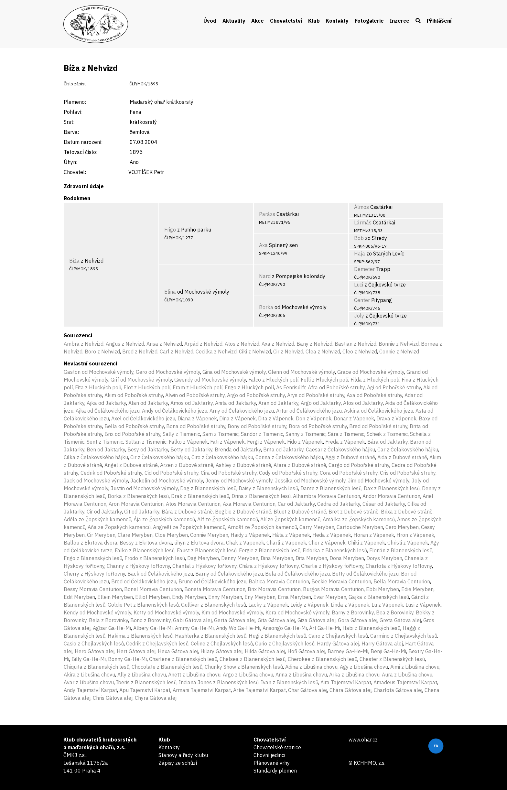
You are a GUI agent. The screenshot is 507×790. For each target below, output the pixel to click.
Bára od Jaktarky (387, 441)
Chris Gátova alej (113, 698)
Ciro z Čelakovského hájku (222, 457)
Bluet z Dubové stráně (300, 511)
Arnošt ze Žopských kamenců (262, 527)
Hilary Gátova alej (221, 651)
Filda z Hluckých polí (375, 379)
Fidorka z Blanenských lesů (335, 550)
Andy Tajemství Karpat (90, 690)
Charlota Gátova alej (398, 690)
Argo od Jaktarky (321, 403)
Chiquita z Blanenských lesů (96, 667)
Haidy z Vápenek (250, 535)
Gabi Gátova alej (192, 620)
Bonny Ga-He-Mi (127, 659)
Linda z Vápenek (350, 604)
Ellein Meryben (115, 597)
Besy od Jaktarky (147, 449)
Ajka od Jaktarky (106, 403)
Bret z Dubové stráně (354, 511)
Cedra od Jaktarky (338, 504)
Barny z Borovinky (353, 612)
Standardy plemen (275, 770)
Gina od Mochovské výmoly (234, 372)
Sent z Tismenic (105, 441)
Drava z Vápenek (396, 418)
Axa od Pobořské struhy (374, 395)
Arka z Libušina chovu (354, 674)
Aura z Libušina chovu (407, 674)
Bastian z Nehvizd (355, 344)
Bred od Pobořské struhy (378, 426)
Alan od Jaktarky (148, 403)
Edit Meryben (79, 597)
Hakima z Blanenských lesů (140, 636)
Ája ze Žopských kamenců (164, 519)
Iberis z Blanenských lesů (146, 682)
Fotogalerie (369, 20)
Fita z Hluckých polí (98, 387)
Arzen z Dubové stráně (186, 465)
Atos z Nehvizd (242, 344)
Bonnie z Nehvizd (399, 344)
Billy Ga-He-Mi (88, 659)
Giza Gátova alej (316, 620)
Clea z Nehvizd (323, 351)
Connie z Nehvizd (399, 351)
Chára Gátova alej (350, 690)
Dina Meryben (277, 558)
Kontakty (337, 20)
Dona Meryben (346, 558)
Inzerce (399, 20)
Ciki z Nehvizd (255, 351)
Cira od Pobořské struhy (229, 473)
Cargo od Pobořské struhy (359, 465)
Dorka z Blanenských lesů (138, 496)
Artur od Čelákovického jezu (309, 410)
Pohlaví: (73, 112)
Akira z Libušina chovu (89, 674)
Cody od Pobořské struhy (288, 473)
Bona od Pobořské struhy (195, 426)
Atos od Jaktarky (363, 403)
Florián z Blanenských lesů (400, 550)
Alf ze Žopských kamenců (227, 519)
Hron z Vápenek (415, 535)
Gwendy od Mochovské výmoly (210, 379)
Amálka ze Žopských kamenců (359, 519)
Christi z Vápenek (407, 542)
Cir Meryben (101, 535)
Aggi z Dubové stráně (350, 457)
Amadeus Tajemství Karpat (405, 682)
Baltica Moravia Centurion (279, 581)
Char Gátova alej (307, 690)
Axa (263, 245)
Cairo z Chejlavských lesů (338, 636)
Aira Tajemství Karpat (345, 682)
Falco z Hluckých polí (273, 379)
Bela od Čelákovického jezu (297, 573)
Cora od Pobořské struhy (349, 473)
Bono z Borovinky (150, 620)
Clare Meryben (135, 535)
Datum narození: (83, 142)
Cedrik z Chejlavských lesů (157, 643)
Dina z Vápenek (237, 418)
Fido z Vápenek (305, 441)
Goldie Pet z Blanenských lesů (143, 604)
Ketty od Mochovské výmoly (166, 612)
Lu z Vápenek (387, 604)
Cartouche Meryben (360, 527)
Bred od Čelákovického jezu (143, 581)
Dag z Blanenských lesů (208, 488)
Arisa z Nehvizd (164, 344)
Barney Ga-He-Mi (348, 651)
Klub (314, 20)
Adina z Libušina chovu (311, 667)
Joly (359, 315)
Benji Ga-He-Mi (388, 651)
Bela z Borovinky (108, 620)
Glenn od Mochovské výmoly (301, 372)
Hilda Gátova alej (265, 651)
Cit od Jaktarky (141, 511)
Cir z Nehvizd (288, 351)
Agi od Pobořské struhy (394, 387)
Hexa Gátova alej (178, 651)
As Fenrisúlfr (291, 387)
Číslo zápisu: (76, 84)
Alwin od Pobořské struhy (195, 395)
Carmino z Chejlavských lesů (403, 636)
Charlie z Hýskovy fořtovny (332, 566)
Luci (358, 284)
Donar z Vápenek (354, 418)
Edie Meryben (417, 589)
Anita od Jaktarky (235, 403)
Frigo (170, 229)
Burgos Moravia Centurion (333, 589)
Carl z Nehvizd (176, 351)
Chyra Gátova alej (156, 698)
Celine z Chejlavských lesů (222, 643)
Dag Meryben (203, 558)
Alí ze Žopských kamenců (290, 519)
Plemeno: (75, 102)
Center (362, 300)
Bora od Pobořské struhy (318, 426)
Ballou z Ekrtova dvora (90, 542)
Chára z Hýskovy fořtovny (269, 566)
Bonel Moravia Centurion (153, 589)
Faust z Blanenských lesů (207, 550)
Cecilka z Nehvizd (216, 351)
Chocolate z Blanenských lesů (167, 667)
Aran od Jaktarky (278, 403)
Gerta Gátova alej (234, 620)
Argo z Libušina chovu (248, 674)
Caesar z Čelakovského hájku (340, 449)
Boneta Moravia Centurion (214, 589)
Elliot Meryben (152, 597)
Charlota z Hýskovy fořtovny (399, 566)
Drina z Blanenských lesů (261, 496)
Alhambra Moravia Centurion (326, 496)
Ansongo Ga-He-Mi (285, 628)
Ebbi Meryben (382, 589)
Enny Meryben (225, 597)
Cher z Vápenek (327, 542)
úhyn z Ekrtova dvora (199, 542)
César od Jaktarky (383, 504)
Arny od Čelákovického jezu (242, 410)
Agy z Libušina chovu (364, 667)
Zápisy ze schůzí (177, 763)
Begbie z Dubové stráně (243, 511)
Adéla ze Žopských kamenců (97, 519)
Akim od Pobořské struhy (133, 395)
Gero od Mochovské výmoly (168, 372)
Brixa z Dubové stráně (407, 511)
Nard (265, 276)
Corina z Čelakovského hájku (289, 457)
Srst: (69, 122)
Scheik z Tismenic (387, 434)
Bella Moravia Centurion (401, 581)
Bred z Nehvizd (139, 351)
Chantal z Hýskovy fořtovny (204, 566)
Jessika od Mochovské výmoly (310, 480)
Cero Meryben (402, 527)
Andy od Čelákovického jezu (174, 410)
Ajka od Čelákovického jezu (108, 410)
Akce (257, 20)
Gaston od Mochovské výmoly (99, 372)
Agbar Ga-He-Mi (112, 628)
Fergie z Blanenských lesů (269, 550)
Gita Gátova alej (276, 620)
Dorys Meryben (384, 558)
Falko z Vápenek (188, 441)
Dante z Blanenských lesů (330, 488)
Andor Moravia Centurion (391, 496)
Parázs (267, 214)
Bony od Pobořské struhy (257, 426)
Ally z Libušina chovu (141, 674)
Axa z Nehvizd (278, 344)
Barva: (71, 132)
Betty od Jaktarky (191, 449)
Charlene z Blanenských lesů (183, 659)
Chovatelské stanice (277, 747)
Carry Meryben (316, 527)
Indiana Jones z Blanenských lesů (219, 682)
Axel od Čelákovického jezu (143, 418)
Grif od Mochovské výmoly (141, 379)
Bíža (74, 260)
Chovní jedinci (269, 755)
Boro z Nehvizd (102, 351)
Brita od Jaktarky (283, 449)
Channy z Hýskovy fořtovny (138, 566)
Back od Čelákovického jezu (160, 573)
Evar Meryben (329, 597)
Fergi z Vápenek (266, 441)
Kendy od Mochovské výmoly (97, 612)
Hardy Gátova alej (338, 643)
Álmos (361, 207)
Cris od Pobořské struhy (408, 473)
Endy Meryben (189, 597)
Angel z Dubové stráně (131, 465)
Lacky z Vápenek (268, 604)
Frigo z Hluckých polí (249, 387)
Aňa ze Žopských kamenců (119, 527)
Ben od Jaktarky (106, 449)
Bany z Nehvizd (314, 344)
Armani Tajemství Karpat (202, 690)
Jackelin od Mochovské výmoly (166, 480)
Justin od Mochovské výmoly (144, 488)
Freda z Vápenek (345, 441)
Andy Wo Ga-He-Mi (238, 628)
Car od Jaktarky (296, 504)
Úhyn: (70, 162)
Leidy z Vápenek (309, 604)
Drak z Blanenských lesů (200, 496)
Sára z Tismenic (346, 434)
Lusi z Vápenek (423, 604)
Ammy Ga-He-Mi (194, 628)
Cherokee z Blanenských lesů (322, 659)
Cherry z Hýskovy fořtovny (94, 573)
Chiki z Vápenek (366, 542)
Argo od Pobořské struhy (256, 395)
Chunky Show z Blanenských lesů (244, 667)
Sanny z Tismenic (306, 434)
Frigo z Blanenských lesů (93, 558)
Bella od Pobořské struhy (134, 426)
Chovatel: (75, 172)
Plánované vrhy (271, 763)
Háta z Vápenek (291, 535)
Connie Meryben (209, 535)
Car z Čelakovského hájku (407, 449)
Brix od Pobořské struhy (132, 434)
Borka (266, 307)
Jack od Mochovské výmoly (96, 480)
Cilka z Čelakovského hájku (96, 457)
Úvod (209, 20)
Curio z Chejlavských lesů (285, 643)
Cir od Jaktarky (104, 511)
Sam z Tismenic (220, 434)
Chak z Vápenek (245, 542)
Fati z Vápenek (227, 441)
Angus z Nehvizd (125, 344)
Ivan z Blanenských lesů (289, 682)
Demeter (364, 269)
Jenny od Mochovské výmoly (239, 480)
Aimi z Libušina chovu (414, 667)
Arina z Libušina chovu (301, 674)
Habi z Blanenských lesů (371, 628)
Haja (359, 253)
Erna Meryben (294, 597)
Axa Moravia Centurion (249, 504)
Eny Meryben (259, 597)
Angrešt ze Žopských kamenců (189, 527)
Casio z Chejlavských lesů (94, 643)
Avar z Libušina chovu (89, 682)
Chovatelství (286, 20)
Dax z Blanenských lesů (392, 488)
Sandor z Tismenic (262, 434)
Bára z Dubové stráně (187, 511)
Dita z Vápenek (276, 418)
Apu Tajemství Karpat (144, 690)
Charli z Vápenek (286, 542)
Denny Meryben (239, 558)
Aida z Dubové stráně (402, 457)
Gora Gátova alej (357, 620)
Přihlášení (439, 20)
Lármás (363, 222)
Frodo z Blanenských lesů (154, 558)
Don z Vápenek (313, 418)
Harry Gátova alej (382, 643)
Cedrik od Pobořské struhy (111, 473)
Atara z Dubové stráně (300, 465)
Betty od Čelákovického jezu (365, 573)
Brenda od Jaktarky (238, 449)
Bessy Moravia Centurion (93, 589)
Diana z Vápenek (197, 418)
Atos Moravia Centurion (193, 504)
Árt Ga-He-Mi (324, 628)
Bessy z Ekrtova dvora (146, 542)
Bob (359, 238)
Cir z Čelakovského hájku (159, 457)
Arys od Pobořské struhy (315, 395)
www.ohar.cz (363, 739)
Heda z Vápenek (331, 535)
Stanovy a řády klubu (183, 755)
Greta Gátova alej (400, 620)
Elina (170, 291)
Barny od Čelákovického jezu (229, 573)
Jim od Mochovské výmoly (378, 480)
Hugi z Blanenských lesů (277, 636)
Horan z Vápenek (373, 535)
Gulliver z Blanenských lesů (213, 604)
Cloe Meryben (171, 535)
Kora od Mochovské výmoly (297, 612)
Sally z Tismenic (181, 434)
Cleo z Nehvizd (359, 351)
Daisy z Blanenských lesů (268, 488)
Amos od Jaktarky (191, 403)
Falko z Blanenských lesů (145, 550)
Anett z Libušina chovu (194, 674)
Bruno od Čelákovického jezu (212, 581)
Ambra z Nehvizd (83, 344)
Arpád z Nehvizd (203, 344)
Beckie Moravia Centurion (341, 581)
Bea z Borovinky (395, 612)
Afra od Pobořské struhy (336, 387)
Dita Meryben (311, 558)
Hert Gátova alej (136, 651)
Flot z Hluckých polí (147, 387)
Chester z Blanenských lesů (392, 659)
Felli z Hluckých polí (324, 379)
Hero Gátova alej (94, 651)
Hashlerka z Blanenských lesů (210, 636)
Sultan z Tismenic (146, 441)
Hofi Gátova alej (306, 651)
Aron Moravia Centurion (136, 504)
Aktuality (233, 20)
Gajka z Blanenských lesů (379, 597)
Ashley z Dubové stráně (243, 465)
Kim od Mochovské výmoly (232, 612)
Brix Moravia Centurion (274, 589)
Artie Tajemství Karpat (259, 690)
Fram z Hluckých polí (197, 387)
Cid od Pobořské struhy (172, 473)
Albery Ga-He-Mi (153, 628)
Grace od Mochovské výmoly (370, 372)
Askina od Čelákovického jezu (378, 410)
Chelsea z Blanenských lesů (253, 659)
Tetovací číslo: (80, 152)
